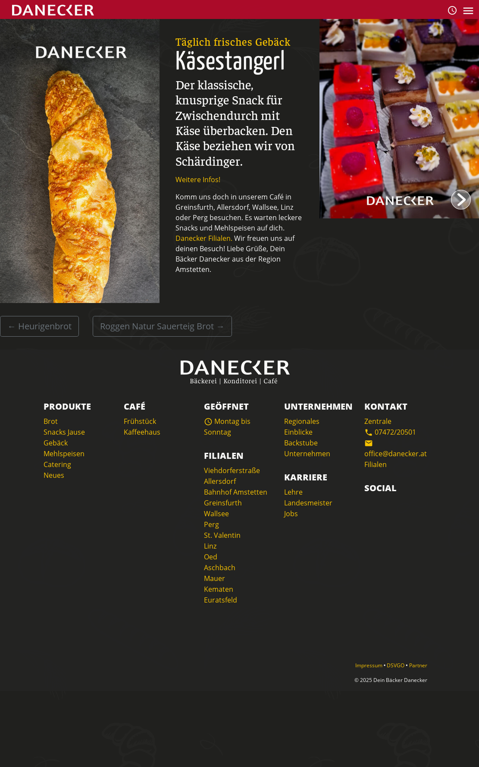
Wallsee (216, 513)
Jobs (291, 513)
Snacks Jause (64, 432)
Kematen (218, 589)
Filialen (375, 464)
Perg (211, 524)
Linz (210, 546)
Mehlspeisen (64, 453)
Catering (57, 464)
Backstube (301, 443)
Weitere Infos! (197, 179)
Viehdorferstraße (232, 470)
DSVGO (396, 665)
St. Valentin (222, 535)
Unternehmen (307, 453)
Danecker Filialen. (203, 238)
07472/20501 (390, 432)
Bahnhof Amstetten (235, 492)
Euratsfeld (220, 600)
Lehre (293, 492)
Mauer (214, 578)
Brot (51, 421)
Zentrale (377, 421)
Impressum (369, 665)
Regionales (301, 421)
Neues (54, 475)
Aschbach (219, 567)
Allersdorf (220, 481)
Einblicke (298, 432)
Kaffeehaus (142, 432)
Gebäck (56, 443)
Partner (418, 665)
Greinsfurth (223, 503)
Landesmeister (308, 503)
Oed (210, 557)
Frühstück (140, 421)
